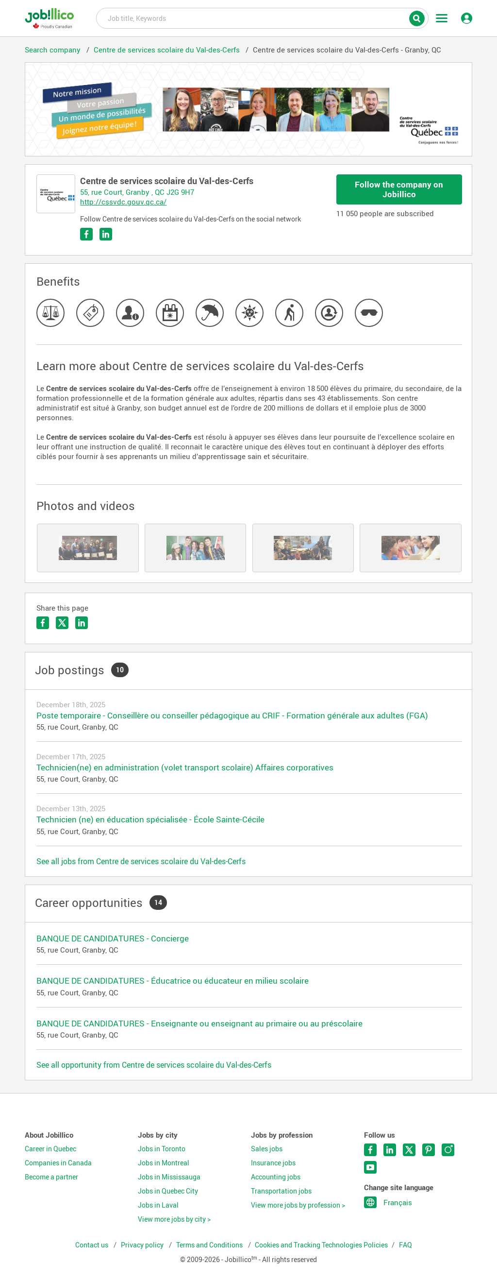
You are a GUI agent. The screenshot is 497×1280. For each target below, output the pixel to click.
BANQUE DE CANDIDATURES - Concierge (112, 938)
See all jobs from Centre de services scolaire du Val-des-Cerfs (141, 861)
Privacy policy (143, 1245)
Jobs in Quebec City (168, 1191)
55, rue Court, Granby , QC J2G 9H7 (137, 192)
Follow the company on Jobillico (399, 189)
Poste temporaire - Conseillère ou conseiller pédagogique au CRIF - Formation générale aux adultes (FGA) (232, 715)
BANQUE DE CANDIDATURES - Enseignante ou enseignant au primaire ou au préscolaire (199, 1023)
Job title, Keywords (262, 17)
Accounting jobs (275, 1177)
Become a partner (51, 1177)
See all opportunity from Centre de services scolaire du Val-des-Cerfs (153, 1064)
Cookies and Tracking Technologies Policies (321, 1245)
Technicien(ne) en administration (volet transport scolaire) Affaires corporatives (184, 767)
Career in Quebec (50, 1148)
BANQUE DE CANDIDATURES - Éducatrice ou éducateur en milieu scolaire (172, 980)
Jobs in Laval (158, 1205)
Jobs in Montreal (163, 1163)
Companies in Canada (58, 1163)
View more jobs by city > (174, 1219)
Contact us (92, 1245)
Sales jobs (266, 1148)
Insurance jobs (273, 1163)
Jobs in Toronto (161, 1148)
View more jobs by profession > (298, 1205)
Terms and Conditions (210, 1245)
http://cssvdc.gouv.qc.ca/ (123, 201)
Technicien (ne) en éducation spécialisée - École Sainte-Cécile (150, 819)
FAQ (405, 1245)
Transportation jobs (281, 1191)
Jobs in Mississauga (169, 1177)
